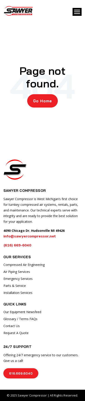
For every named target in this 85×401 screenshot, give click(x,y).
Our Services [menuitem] (17, 257)
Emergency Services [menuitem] (18, 279)
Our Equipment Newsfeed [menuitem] (22, 312)
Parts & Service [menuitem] (14, 286)
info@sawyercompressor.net (29, 236)
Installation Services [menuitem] (17, 293)
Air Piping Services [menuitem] (16, 272)
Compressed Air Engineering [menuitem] (24, 265)
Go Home (42, 100)
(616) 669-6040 (17, 245)
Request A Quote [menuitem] (16, 333)
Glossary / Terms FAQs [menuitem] (20, 319)
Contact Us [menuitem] (11, 326)
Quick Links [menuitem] (15, 304)
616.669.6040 (21, 373)
